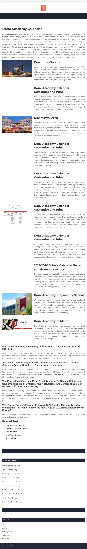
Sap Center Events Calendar (12, 502)
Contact (5, 528)
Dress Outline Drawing (10, 478)
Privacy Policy (7, 532)
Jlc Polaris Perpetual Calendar (17, 429)
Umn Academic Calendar (15, 425)
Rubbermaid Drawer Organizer (13, 490)
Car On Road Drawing (10, 498)
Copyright (6, 535)
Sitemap (6, 538)
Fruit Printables (11, 432)
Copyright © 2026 (7, 546)
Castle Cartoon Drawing (11, 466)
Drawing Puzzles (12, 438)
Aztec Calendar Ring (9, 470)
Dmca (5, 525)
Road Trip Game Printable (11, 474)
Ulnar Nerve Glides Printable (12, 482)
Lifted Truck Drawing (13, 435)
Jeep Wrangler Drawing (11, 486)
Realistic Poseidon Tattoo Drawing (14, 494)
